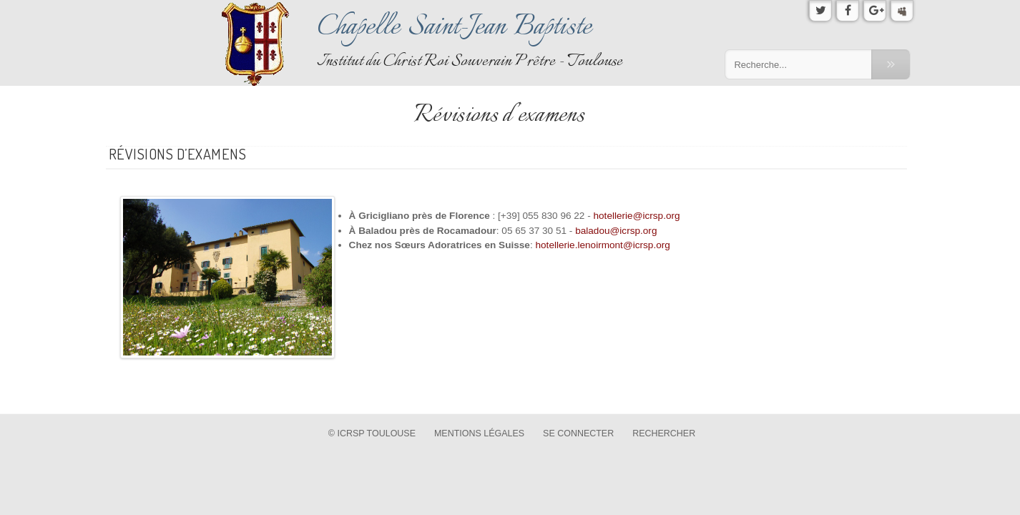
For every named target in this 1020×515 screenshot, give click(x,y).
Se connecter (578, 433)
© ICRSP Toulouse (372, 433)
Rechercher (663, 433)
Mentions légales (479, 433)
